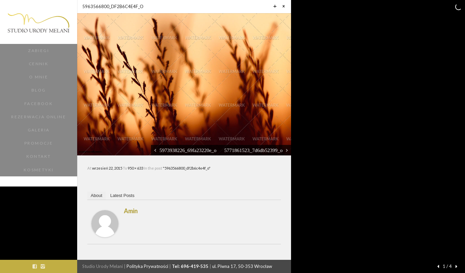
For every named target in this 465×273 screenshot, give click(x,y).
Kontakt (38, 156)
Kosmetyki (39, 169)
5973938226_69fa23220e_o (187, 150)
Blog (38, 90)
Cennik (38, 63)
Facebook (38, 103)
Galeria (39, 129)
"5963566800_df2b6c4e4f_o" (187, 168)
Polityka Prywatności (147, 266)
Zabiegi (38, 50)
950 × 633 (136, 168)
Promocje (38, 143)
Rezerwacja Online (38, 116)
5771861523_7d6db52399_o (253, 150)
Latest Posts (122, 195)
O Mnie (38, 76)
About (96, 195)
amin (131, 211)
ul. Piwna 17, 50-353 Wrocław (242, 266)
